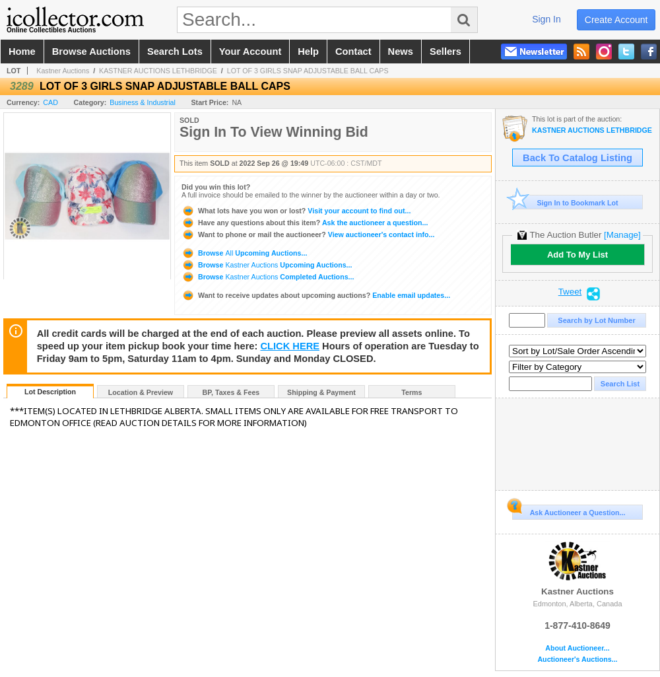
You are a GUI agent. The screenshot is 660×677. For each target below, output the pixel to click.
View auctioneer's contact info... (308, 234)
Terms (411, 392)
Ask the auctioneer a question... (305, 223)
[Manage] (622, 235)
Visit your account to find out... (296, 211)
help (308, 51)
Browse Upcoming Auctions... (244, 253)
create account (616, 20)
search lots (175, 51)
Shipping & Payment (321, 392)
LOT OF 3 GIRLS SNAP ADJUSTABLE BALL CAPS (308, 71)
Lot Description (50, 392)
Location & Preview (140, 392)
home (22, 51)
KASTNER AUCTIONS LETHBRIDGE (158, 71)
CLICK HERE (289, 346)
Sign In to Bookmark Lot (565, 202)
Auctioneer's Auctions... (577, 659)
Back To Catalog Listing (577, 158)
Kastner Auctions (62, 71)
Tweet (570, 292)
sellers (445, 51)
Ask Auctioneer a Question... (568, 511)
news (400, 51)
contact (353, 51)
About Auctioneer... (577, 648)
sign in (546, 19)
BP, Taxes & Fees (231, 392)
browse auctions (91, 51)
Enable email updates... (316, 295)
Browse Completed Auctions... (268, 277)
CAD (50, 102)
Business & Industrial (143, 102)
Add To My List (577, 255)
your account (250, 51)
